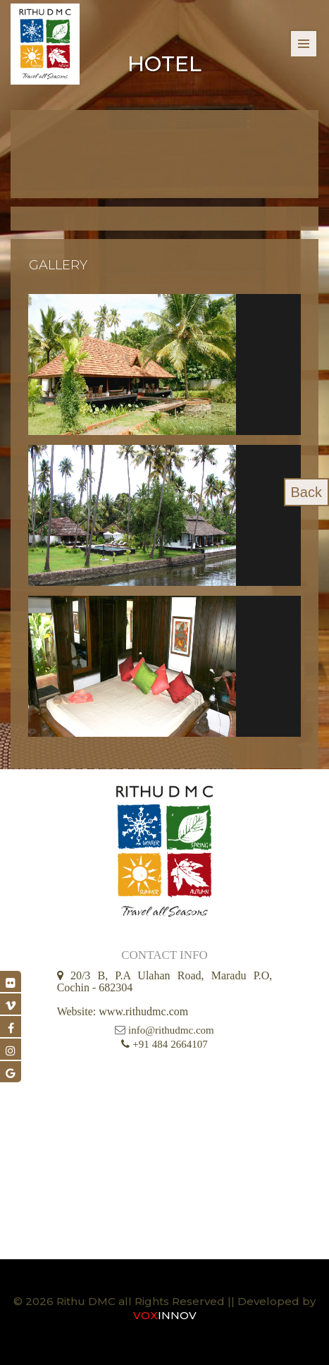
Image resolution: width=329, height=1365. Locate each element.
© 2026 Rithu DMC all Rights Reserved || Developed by (164, 1301)
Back (306, 492)
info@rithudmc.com (171, 1030)
